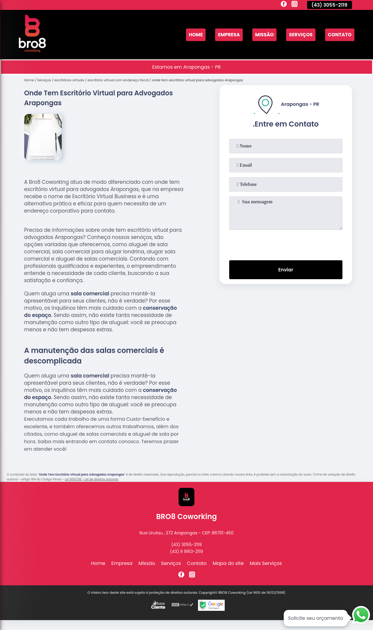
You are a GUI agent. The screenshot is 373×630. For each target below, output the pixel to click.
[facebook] (284, 5)
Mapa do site (228, 563)
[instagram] (295, 5)
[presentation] (285, 243)
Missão (263, 34)
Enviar (285, 269)
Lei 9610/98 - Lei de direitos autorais (91, 479)
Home (194, 34)
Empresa (227, 34)
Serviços (300, 34)
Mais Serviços (266, 563)
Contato (339, 34)
